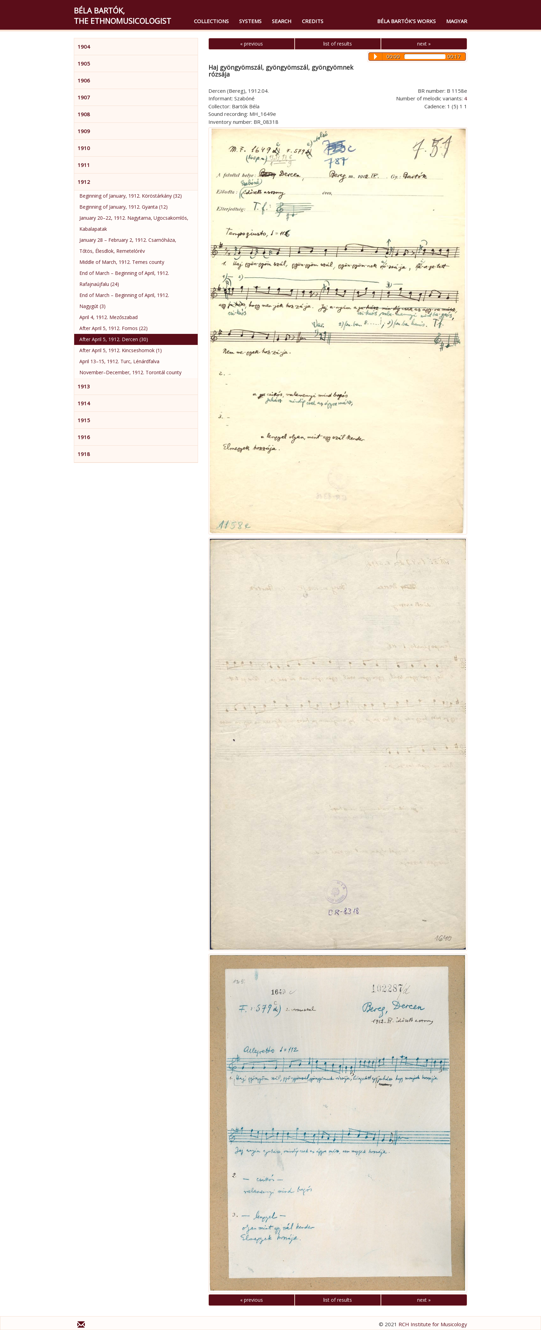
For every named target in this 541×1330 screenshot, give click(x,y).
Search (282, 21)
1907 (84, 97)
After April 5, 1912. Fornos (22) (113, 328)
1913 (84, 386)
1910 (84, 148)
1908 (84, 114)
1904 (84, 46)
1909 (84, 131)
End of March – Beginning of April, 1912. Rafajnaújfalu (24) (124, 278)
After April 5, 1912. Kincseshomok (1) (120, 350)
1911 (84, 164)
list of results (337, 43)
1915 (84, 420)
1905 (84, 63)
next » (424, 43)
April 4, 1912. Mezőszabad (108, 317)
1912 (84, 181)
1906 (84, 80)
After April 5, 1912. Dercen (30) (113, 339)
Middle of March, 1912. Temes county (121, 262)
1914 (84, 403)
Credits (312, 21)
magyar (456, 21)
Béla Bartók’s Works (406, 21)
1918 (84, 453)
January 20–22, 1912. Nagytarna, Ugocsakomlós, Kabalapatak (133, 223)
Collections (211, 21)
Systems (250, 21)
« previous (251, 43)
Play (375, 56)
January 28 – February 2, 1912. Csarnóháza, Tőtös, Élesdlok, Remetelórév (127, 245)
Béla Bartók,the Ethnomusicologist (122, 15)
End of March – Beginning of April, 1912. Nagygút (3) (124, 300)
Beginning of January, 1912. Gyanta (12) (123, 207)
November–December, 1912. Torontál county (130, 372)
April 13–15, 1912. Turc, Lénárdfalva (119, 361)
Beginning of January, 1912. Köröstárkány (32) (130, 195)
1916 (84, 437)
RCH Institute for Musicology (433, 1324)
